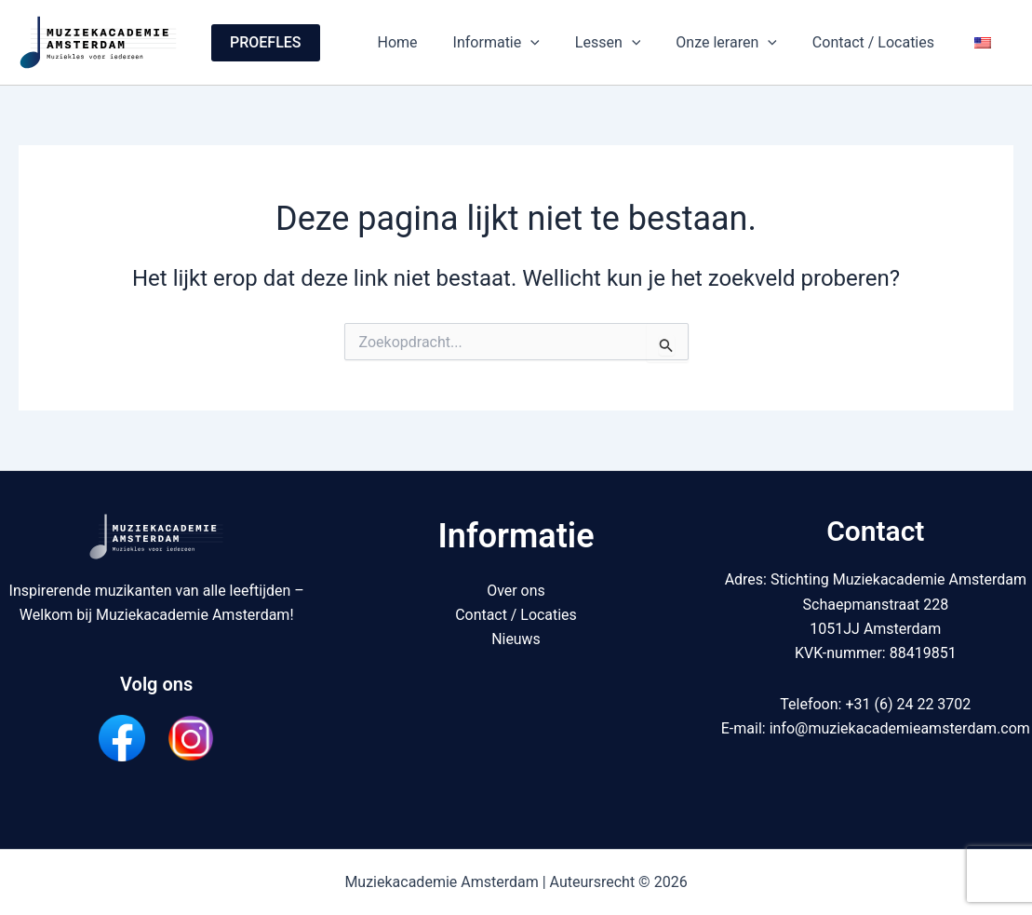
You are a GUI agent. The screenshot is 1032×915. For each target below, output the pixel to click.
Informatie (521, 43)
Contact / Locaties (882, 42)
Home (429, 42)
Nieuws (516, 639)
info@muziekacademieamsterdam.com (900, 728)
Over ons (516, 590)
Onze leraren (740, 43)
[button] (265, 42)
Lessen (628, 43)
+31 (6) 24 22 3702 (908, 704)
